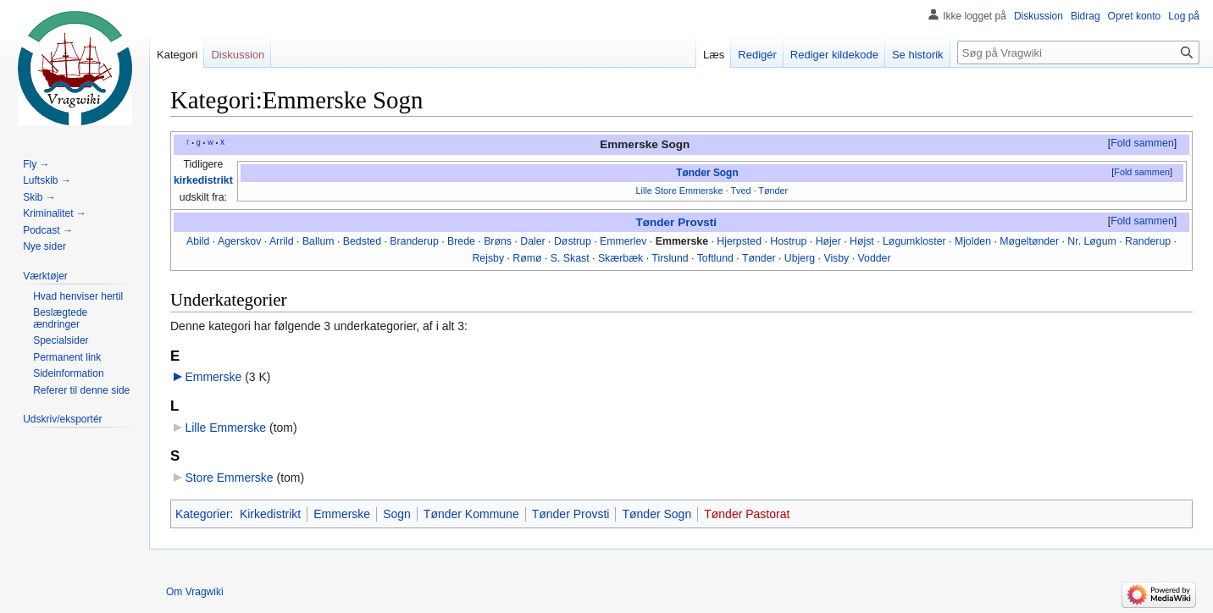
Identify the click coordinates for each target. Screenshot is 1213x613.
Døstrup (572, 241)
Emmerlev (623, 241)
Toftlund (715, 258)
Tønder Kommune (471, 514)
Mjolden (973, 241)
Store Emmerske (229, 477)
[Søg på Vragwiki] (1078, 52)
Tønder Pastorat (746, 514)
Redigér (757, 54)
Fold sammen (1142, 143)
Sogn (397, 514)
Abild (197, 241)
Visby (836, 258)
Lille (644, 190)
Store (666, 190)
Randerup (1148, 241)
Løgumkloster (914, 241)
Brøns (498, 241)
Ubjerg (799, 258)
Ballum (318, 241)
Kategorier (202, 514)
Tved (740, 190)
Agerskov (239, 241)
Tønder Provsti (676, 222)
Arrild (281, 241)
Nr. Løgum (1091, 241)
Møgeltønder (1029, 241)
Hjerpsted (739, 241)
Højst (862, 241)
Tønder (773, 190)
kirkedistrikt (203, 180)
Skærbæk (620, 258)
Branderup (414, 241)
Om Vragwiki (195, 592)
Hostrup (788, 241)
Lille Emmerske (225, 427)
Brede (461, 241)
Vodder (874, 258)
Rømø (526, 258)
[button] (1141, 143)
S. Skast (570, 258)
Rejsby (488, 258)
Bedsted (362, 241)
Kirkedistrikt (270, 514)
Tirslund (669, 258)
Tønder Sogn (707, 173)
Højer (828, 241)
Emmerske (701, 190)
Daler (532, 241)
